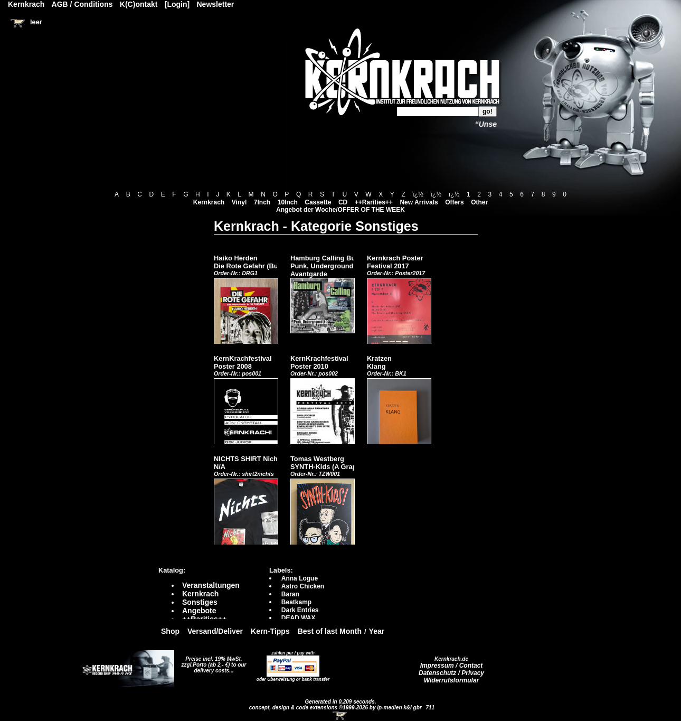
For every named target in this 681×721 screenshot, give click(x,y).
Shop (170, 631)
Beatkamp (296, 602)
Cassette (318, 202)
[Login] (177, 4)
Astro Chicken (302, 586)
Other (479, 202)
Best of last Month (330, 631)
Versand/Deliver (215, 631)
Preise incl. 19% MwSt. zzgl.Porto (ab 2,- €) (212, 662)
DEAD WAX (298, 618)
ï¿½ (417, 194)
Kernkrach (208, 202)
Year (377, 631)
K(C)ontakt (139, 4)
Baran (290, 594)
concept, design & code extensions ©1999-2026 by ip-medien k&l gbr (336, 707)
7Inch (262, 202)
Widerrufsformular (451, 680)
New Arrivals (419, 202)
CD (342, 202)
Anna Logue (299, 578)
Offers (454, 202)
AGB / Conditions (82, 4)
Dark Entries (300, 610)
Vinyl (239, 202)
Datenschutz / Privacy (451, 673)
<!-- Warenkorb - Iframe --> (340, 715)
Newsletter (215, 4)
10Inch (288, 202)
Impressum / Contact (451, 665)
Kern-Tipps (270, 631)
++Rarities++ (374, 202)
